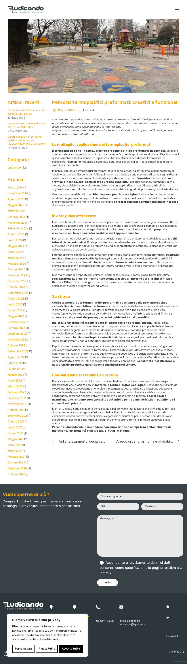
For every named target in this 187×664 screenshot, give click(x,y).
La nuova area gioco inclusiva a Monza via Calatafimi (27, 125)
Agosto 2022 (16, 357)
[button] (177, 9)
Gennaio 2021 (16, 462)
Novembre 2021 (17, 404)
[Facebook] (167, 607)
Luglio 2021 (15, 427)
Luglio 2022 (15, 363)
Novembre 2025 (18, 193)
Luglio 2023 (15, 304)
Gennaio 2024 (16, 269)
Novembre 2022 (18, 339)
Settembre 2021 (18, 415)
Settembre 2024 (18, 228)
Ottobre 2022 (16, 345)
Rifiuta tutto (47, 648)
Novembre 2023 (18, 281)
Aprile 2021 (14, 445)
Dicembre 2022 (17, 333)
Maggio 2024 (16, 246)
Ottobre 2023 (16, 287)
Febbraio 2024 (17, 263)
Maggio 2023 (16, 316)
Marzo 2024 (15, 257)
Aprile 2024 (15, 252)
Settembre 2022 (18, 351)
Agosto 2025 (16, 199)
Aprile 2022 (15, 380)
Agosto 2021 (16, 421)
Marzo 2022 (15, 386)
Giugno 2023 (16, 310)
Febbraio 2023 (17, 322)
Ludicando (89, 110)
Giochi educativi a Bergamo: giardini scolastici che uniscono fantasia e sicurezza (26, 140)
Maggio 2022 (16, 374)
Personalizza (23, 648)
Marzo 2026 (15, 187)
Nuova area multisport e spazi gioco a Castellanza (26, 112)
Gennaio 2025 (16, 216)
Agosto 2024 (16, 234)
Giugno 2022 (16, 369)
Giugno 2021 (15, 433)
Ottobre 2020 (16, 474)
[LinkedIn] (167, 618)
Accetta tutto (71, 648)
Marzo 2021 (15, 450)
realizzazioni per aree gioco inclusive (146, 222)
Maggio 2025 (16, 205)
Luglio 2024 (15, 240)
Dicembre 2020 (17, 468)
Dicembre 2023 (17, 275)
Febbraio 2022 (17, 392)
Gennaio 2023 (16, 328)
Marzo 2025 (15, 211)
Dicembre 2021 (17, 398)
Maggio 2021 (16, 439)
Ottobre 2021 (16, 410)
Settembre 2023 (18, 293)
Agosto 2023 (16, 298)
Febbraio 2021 (16, 456)
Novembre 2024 (18, 222)
